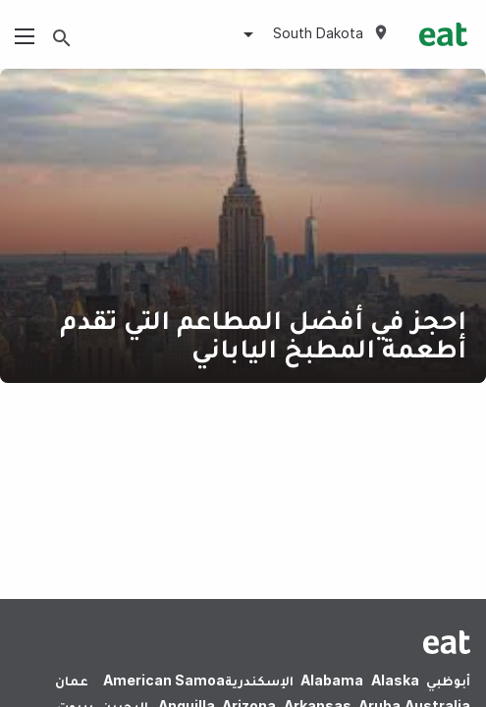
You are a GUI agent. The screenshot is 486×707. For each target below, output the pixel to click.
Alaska (395, 680)
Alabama (331, 680)
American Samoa (164, 680)
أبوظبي (448, 680)
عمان (71, 680)
